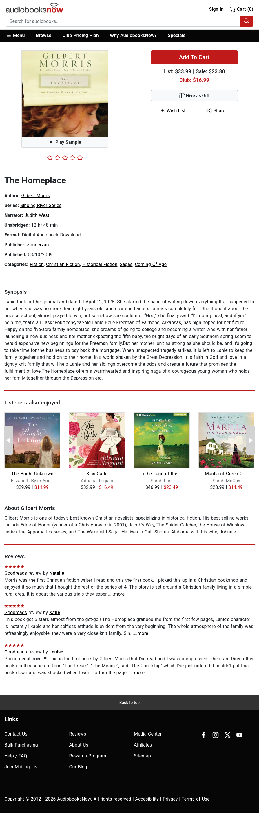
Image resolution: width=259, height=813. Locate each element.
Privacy (170, 799)
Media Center (148, 734)
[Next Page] (250, 440)
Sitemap (142, 756)
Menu (15, 35)
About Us (78, 745)
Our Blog (78, 767)
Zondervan (38, 244)
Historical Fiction (99, 264)
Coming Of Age (151, 264)
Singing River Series (40, 205)
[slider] (64, 158)
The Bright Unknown (32, 473)
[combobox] (129, 21)
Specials (176, 35)
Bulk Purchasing (21, 745)
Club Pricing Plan (81, 35)
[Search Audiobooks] (246, 21)
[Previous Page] (8, 440)
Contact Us (16, 734)
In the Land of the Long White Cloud (161, 473)
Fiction (37, 264)
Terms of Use (196, 799)
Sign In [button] (216, 9)
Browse (43, 35)
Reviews (77, 734)
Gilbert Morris (35, 195)
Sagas (126, 264)
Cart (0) (241, 9)
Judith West (36, 215)
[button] (18, 36)
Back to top (129, 702)
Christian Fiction (63, 264)
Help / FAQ (15, 756)
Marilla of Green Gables (226, 473)
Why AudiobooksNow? (133, 35)
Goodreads (15, 573)
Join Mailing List (21, 767)
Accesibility (147, 799)
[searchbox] (123, 21)
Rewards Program (87, 756)
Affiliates (143, 745)
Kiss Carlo (96, 473)
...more (117, 594)
